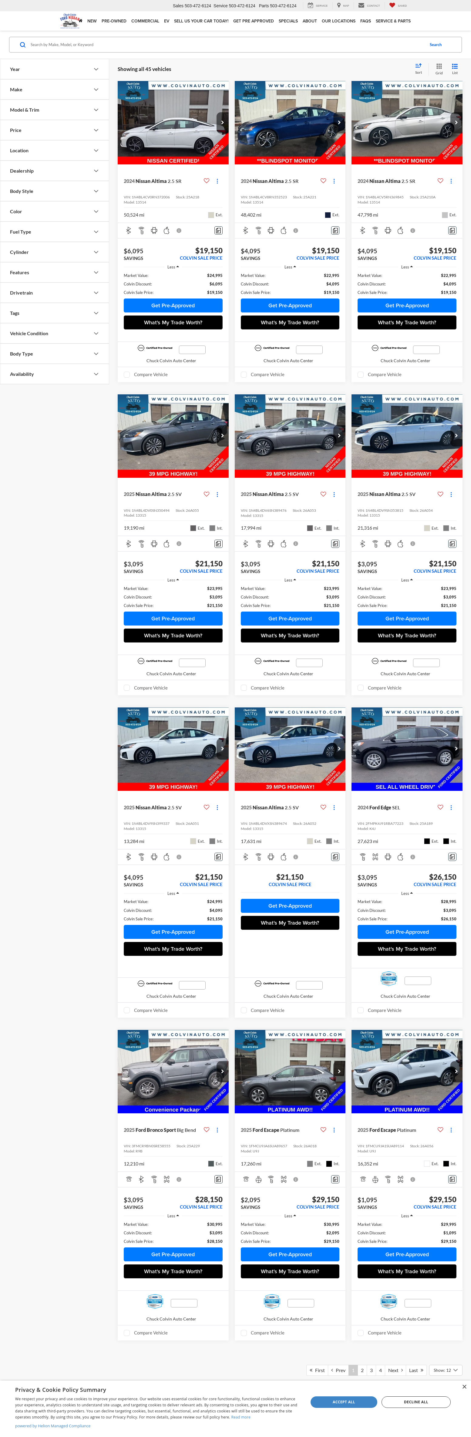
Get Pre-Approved (173, 305)
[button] (223, 122)
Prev (338, 1370)
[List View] (455, 69)
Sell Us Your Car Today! (201, 21)
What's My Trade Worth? (173, 322)
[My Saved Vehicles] (398, 5)
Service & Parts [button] (393, 21)
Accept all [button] (344, 1402)
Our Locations (338, 21)
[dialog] (235, 1409)
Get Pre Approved (253, 21)
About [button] (310, 21)
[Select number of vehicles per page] (446, 1370)
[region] (173, 283)
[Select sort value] (420, 69)
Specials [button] (288, 21)
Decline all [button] (416, 1402)
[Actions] (217, 181)
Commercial (145, 21)
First (317, 1370)
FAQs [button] (365, 21)
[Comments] (218, 230)
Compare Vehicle (151, 374)
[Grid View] (438, 69)
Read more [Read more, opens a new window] (241, 1417)
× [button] (464, 1387)
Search (436, 44)
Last (416, 1370)
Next (395, 1370)
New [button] (92, 21)
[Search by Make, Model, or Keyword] (227, 44)
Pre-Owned (114, 21)
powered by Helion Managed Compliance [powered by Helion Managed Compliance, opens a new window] (53, 1426)
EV (166, 21)
